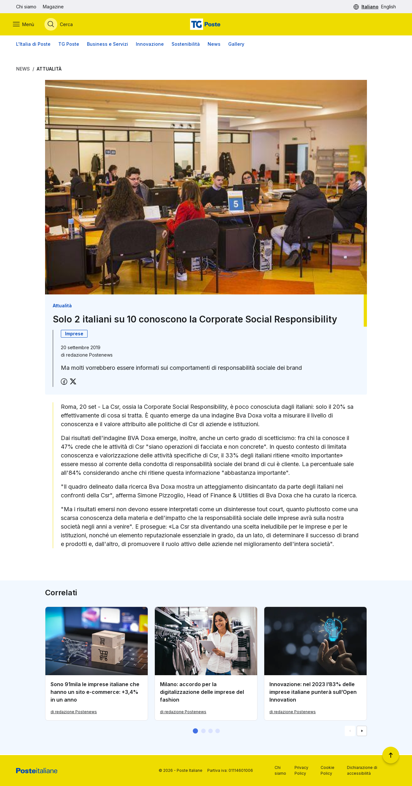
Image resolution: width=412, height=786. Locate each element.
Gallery (236, 45)
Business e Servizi (107, 45)
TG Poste (68, 45)
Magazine (53, 6)
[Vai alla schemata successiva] (362, 732)
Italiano (370, 6)
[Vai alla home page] (206, 24)
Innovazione (150, 45)
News (214, 45)
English (388, 6)
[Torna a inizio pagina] (390, 755)
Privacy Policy (301, 770)
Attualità (49, 69)
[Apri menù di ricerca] (62, 24)
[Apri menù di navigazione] (26, 24)
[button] (195, 731)
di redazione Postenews (74, 712)
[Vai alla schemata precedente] (350, 732)
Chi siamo (26, 6)
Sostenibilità (186, 45)
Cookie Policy (327, 770)
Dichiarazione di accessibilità (362, 770)
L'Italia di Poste (33, 45)
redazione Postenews (89, 356)
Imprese (74, 335)
